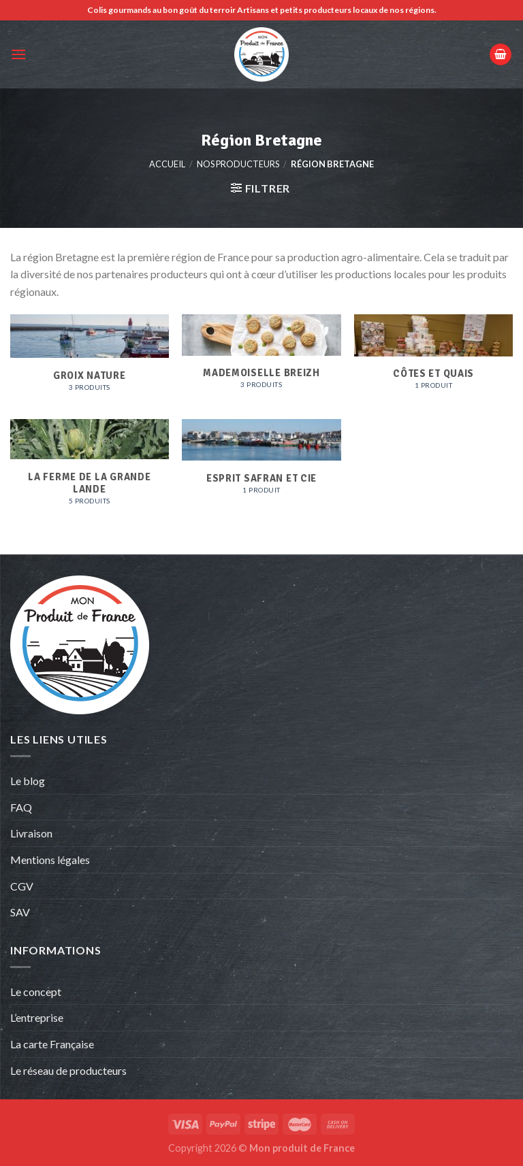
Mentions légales (50, 859)
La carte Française (53, 1043)
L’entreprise (36, 1017)
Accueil (167, 164)
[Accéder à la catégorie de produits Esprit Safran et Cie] (261, 470)
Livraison (31, 833)
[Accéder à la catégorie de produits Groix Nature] (89, 359)
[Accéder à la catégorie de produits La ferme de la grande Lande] (89, 469)
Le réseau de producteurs (68, 1070)
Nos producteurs (238, 164)
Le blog (27, 780)
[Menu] (18, 54)
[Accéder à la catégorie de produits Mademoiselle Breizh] (261, 358)
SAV (20, 911)
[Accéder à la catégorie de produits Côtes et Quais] (433, 358)
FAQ (21, 807)
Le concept (35, 991)
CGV (21, 886)
